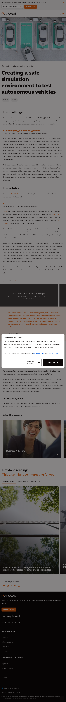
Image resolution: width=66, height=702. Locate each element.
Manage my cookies (30, 362)
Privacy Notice (38, 353)
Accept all (51, 362)
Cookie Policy (53, 353)
